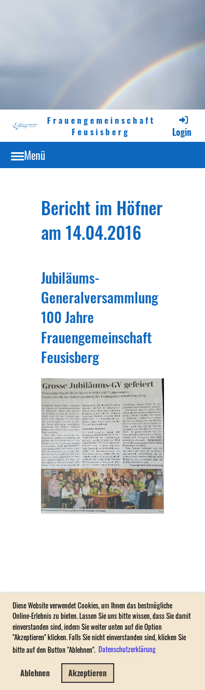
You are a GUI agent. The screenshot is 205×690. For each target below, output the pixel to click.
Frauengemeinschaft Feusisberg (101, 125)
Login (181, 126)
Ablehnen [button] (35, 673)
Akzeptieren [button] (87, 673)
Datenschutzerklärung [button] (127, 648)
